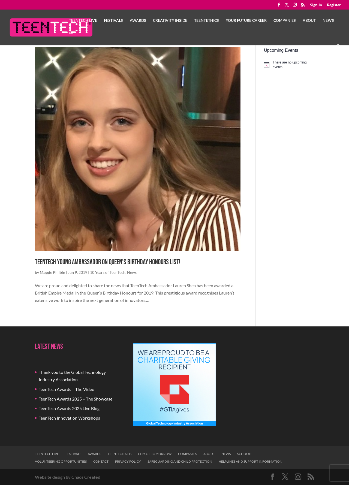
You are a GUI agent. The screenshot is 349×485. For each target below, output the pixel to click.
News (328, 21)
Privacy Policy (128, 461)
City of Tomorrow (155, 454)
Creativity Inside (170, 21)
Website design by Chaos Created (67, 477)
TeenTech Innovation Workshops (69, 417)
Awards (138, 21)
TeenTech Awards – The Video (66, 389)
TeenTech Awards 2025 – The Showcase (75, 398)
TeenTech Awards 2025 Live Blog (69, 408)
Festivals (113, 21)
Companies (284, 21)
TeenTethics (206, 21)
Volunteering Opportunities (61, 461)
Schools (244, 454)
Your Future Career (246, 21)
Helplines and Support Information (250, 461)
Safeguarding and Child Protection (180, 461)
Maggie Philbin (52, 272)
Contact (101, 461)
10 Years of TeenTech (107, 272)
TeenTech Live (83, 21)
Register (334, 5)
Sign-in (316, 5)
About (309, 21)
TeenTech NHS (119, 454)
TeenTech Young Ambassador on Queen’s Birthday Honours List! (107, 262)
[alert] (289, 64)
